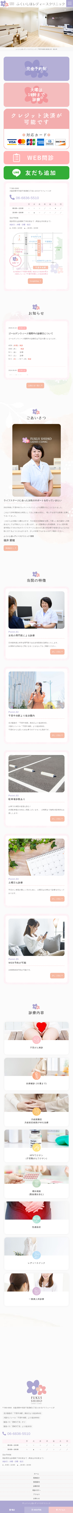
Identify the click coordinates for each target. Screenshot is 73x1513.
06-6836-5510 (32, 197)
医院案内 (36, 1482)
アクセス (60, 1510)
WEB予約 (36, 1510)
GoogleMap (34, 281)
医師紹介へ (10, 548)
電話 (12, 1510)
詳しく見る (56, 652)
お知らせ (36, 1499)
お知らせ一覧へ (34, 386)
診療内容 (36, 1486)
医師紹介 (36, 1478)
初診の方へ (36, 1490)
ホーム (36, 1474)
